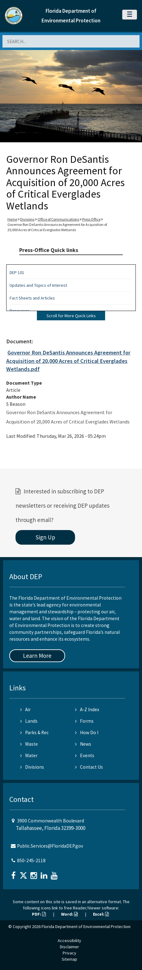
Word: (69, 914)
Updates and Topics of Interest (38, 285)
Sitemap (69, 959)
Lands (29, 721)
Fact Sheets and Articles (32, 298)
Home (12, 219)
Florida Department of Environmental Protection (86, 926)
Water (29, 755)
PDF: (39, 914)
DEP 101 (17, 272)
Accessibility (69, 940)
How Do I (86, 732)
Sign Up (45, 537)
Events (84, 755)
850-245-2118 (31, 860)
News (83, 744)
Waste (29, 744)
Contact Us (89, 767)
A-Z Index (87, 709)
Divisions (27, 219)
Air (25, 709)
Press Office (91, 219)
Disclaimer (69, 946)
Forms (84, 721)
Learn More (37, 655)
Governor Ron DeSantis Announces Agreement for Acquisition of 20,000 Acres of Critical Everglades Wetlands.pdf (68, 360)
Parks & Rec (34, 732)
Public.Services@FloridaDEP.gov (50, 846)
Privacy (69, 953)
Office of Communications (58, 219)
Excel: (101, 914)
